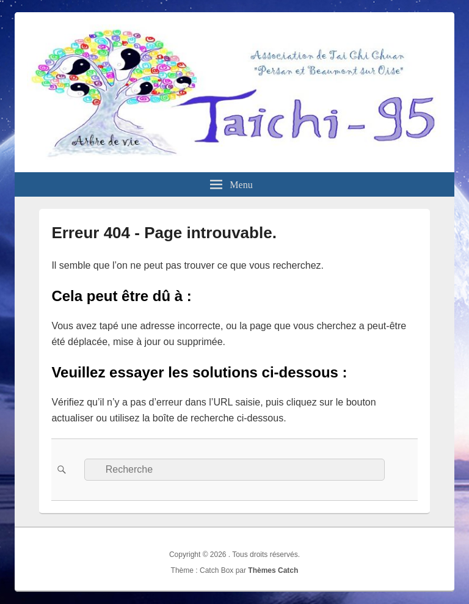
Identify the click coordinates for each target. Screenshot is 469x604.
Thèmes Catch (273, 570)
